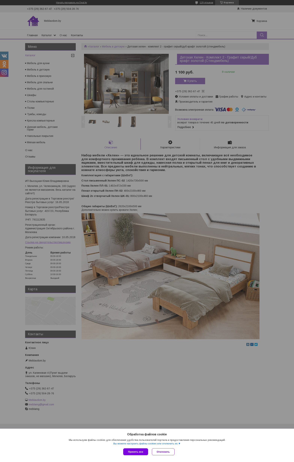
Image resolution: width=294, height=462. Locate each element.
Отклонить (163, 451)
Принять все (135, 451)
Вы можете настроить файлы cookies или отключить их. (145, 443)
